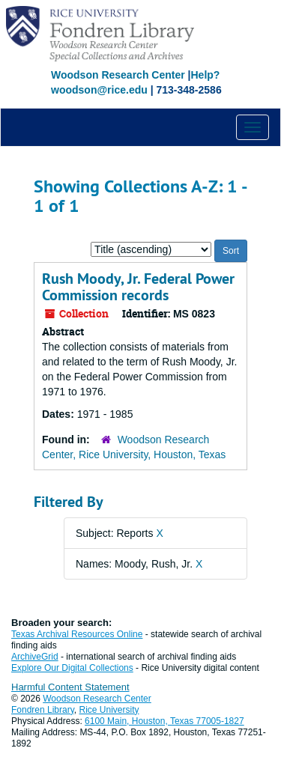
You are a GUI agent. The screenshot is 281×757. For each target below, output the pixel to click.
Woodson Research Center (118, 75)
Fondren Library (42, 710)
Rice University (109, 710)
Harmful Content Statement (70, 687)
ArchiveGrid (34, 656)
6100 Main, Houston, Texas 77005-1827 (164, 721)
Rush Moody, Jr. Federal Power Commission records (138, 287)
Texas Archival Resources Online (76, 634)
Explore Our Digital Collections (72, 668)
